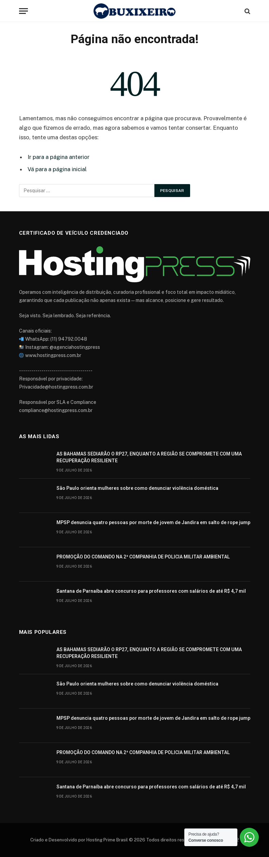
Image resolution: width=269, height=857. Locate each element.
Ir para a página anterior (58, 157)
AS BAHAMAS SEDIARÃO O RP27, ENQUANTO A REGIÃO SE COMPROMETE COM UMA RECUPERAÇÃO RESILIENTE (149, 457)
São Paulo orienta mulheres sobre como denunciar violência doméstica (137, 488)
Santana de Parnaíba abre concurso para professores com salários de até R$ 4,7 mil (151, 591)
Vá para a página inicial (57, 169)
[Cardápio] (23, 11)
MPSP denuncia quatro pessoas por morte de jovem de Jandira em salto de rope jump (153, 522)
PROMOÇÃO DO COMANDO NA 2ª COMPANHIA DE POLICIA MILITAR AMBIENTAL (143, 556)
